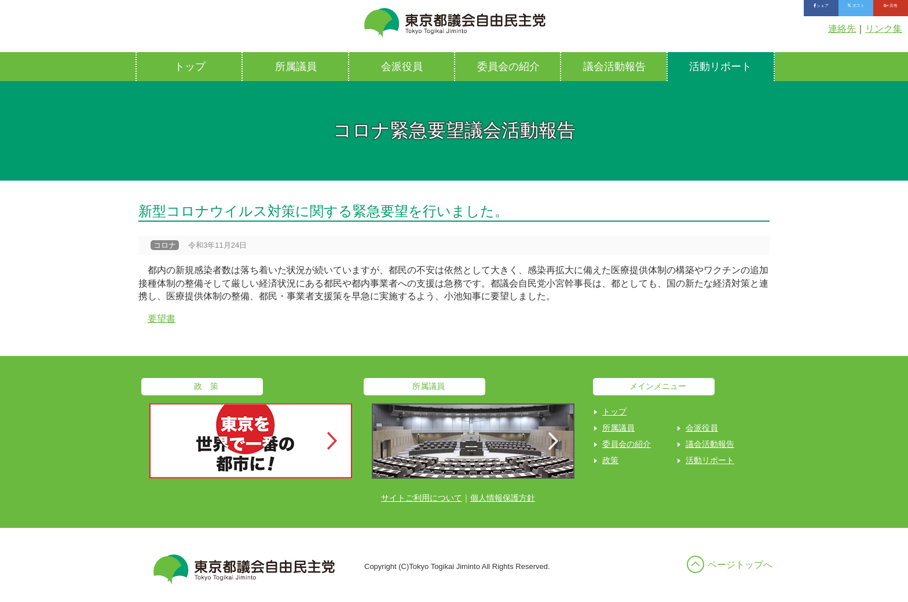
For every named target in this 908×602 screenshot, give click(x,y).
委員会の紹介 (508, 66)
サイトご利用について (421, 497)
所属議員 (296, 66)
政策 (610, 460)
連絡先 (842, 29)
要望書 (161, 319)
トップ (190, 66)
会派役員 (402, 66)
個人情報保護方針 (502, 497)
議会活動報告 (614, 66)
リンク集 (883, 29)
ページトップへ (740, 565)
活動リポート (720, 66)
